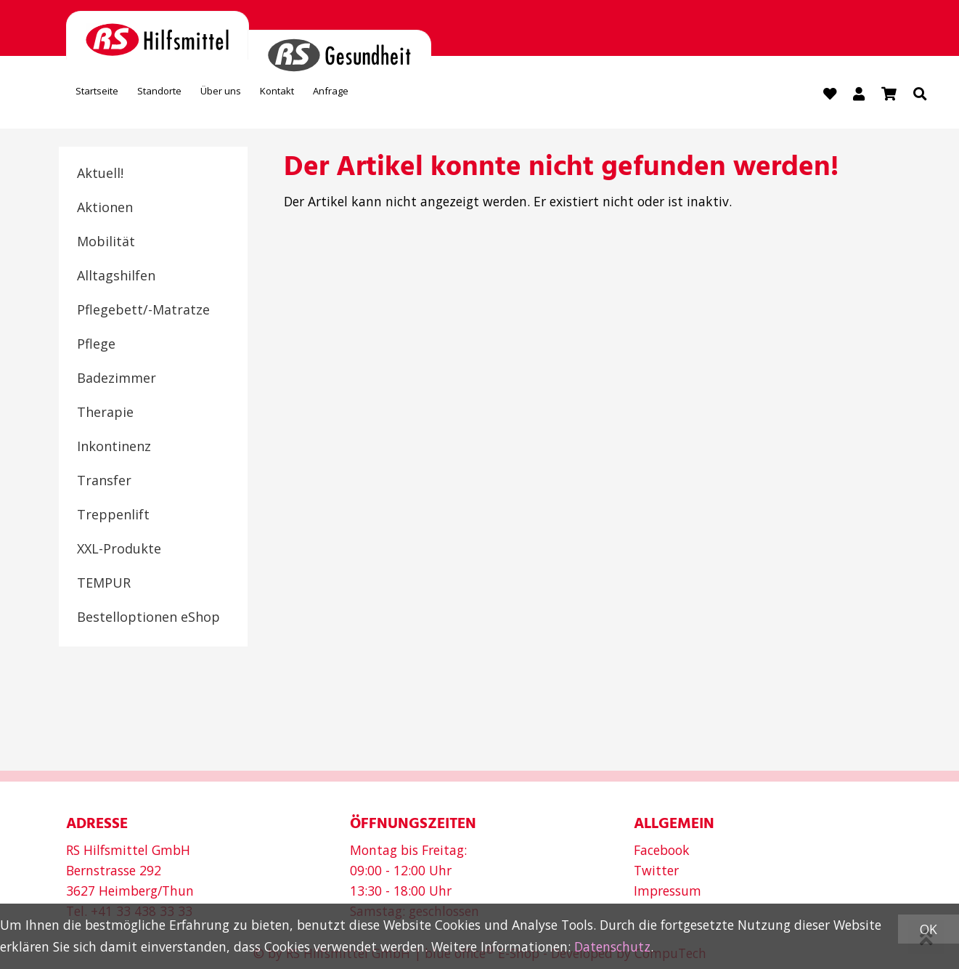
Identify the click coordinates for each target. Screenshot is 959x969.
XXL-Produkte (119, 551)
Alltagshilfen (116, 278)
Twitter (656, 870)
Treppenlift (113, 517)
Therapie (105, 414)
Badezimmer (116, 380)
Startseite (107, 96)
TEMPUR (104, 585)
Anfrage (427, 96)
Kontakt (353, 96)
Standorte (193, 96)
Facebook (662, 850)
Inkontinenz (114, 449)
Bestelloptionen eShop (148, 619)
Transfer (104, 483)
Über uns (275, 96)
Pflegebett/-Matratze (143, 312)
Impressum (667, 890)
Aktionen (105, 210)
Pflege (96, 346)
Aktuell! (100, 176)
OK (928, 929)
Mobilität (106, 244)
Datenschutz (612, 946)
